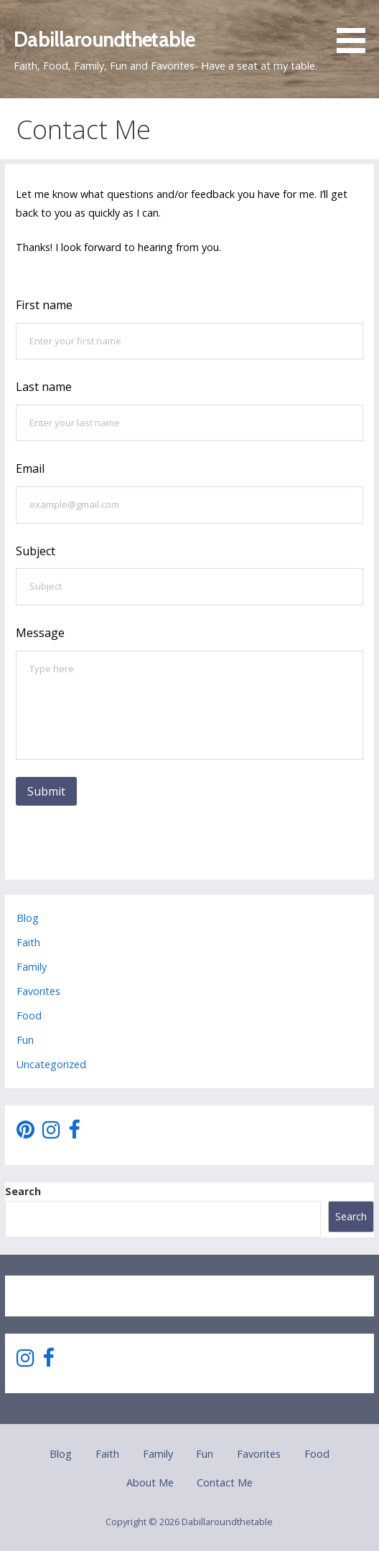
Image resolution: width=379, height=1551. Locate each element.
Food (29, 1015)
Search (23, 1191)
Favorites (38, 991)
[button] (356, 29)
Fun (25, 1040)
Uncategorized (51, 1064)
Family (32, 967)
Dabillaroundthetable (104, 39)
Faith (28, 942)
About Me (150, 1482)
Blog (28, 918)
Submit (46, 791)
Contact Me (225, 1482)
